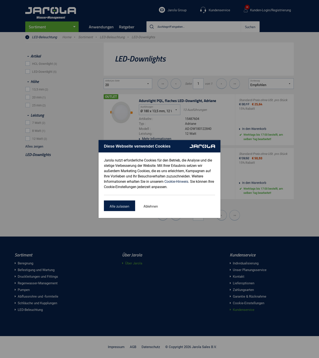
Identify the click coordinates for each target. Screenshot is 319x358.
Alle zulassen (119, 206)
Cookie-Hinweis (176, 181)
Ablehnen (151, 206)
